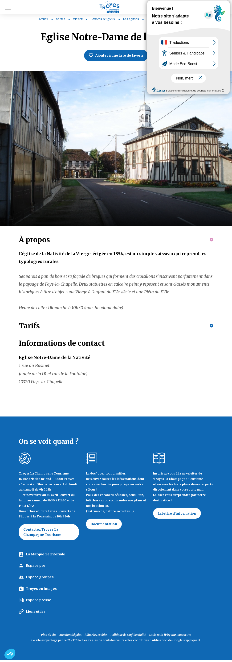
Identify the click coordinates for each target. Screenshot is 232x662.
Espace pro (35, 568)
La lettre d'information (177, 515)
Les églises (131, 19)
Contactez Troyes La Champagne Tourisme (43, 534)
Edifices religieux (103, 19)
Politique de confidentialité (128, 637)
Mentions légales (70, 637)
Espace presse (38, 602)
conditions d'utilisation (150, 642)
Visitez (78, 19)
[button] (10, 654)
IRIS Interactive (181, 637)
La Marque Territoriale (45, 556)
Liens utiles (35, 614)
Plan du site (48, 637)
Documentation (104, 526)
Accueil (43, 19)
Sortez (61, 19)
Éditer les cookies (96, 637)
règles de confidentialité (106, 642)
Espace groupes (40, 579)
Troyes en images (41, 591)
